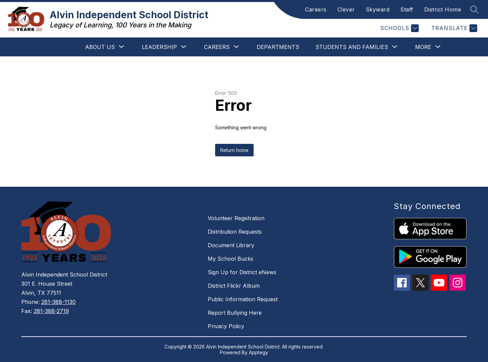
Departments (278, 47)
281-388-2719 (51, 311)
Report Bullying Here (235, 312)
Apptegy (258, 352)
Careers (316, 9)
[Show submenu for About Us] (100, 47)
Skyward (378, 9)
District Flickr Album (234, 285)
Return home (234, 150)
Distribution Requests (235, 231)
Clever (346, 9)
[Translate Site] (453, 28)
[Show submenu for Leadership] (159, 47)
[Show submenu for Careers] (217, 47)
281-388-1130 (58, 302)
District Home (442, 9)
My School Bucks (230, 258)
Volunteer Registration (236, 218)
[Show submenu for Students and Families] (351, 47)
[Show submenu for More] (423, 47)
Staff (406, 9)
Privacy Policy (226, 326)
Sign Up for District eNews (242, 272)
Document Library (231, 245)
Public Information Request (243, 299)
